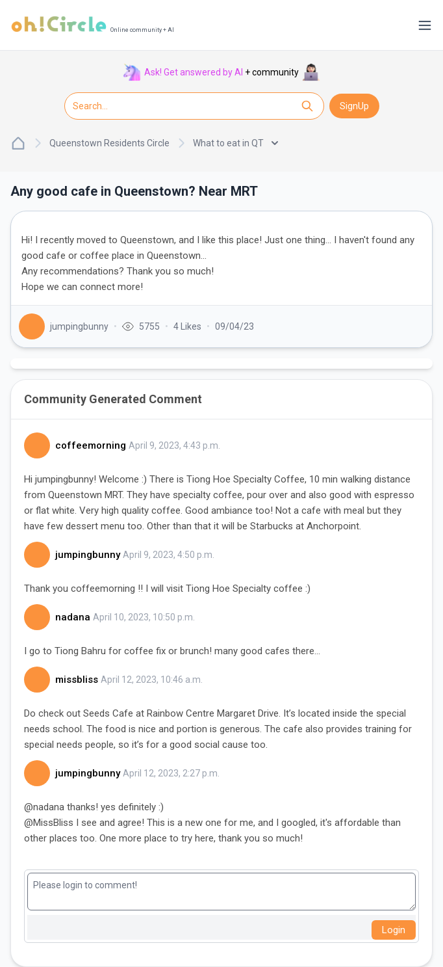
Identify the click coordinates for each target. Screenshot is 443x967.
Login (393, 930)
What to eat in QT (235, 143)
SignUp (354, 106)
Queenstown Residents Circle (109, 143)
